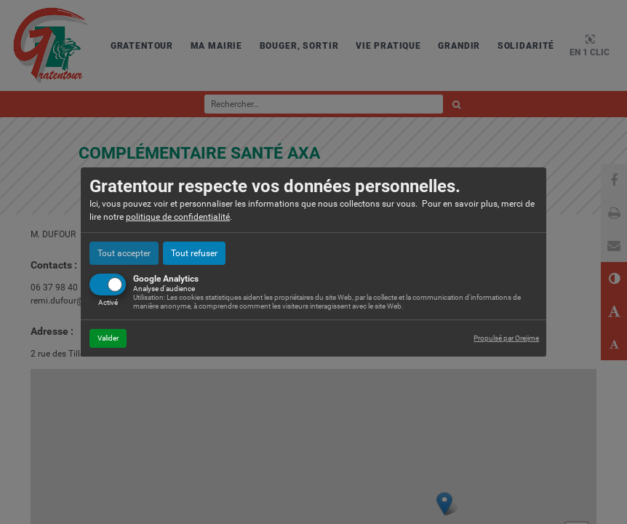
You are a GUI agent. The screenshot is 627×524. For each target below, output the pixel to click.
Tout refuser (194, 253)
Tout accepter (124, 253)
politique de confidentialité (178, 217)
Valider (108, 338)
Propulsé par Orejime (506, 338)
